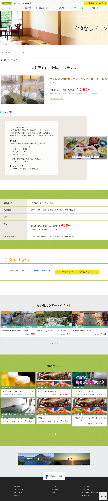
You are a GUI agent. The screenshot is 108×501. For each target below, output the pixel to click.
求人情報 (87, 489)
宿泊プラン (9, 52)
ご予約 (54, 486)
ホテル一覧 (17, 486)
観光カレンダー (44, 8)
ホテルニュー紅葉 (57, 98)
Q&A (53, 492)
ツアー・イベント (79, 8)
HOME (2, 52)
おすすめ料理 (26, 8)
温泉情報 (62, 8)
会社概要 (87, 486)
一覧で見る (54, 343)
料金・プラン (96, 8)
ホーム (8, 8)
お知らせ (87, 495)
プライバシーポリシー (91, 492)
